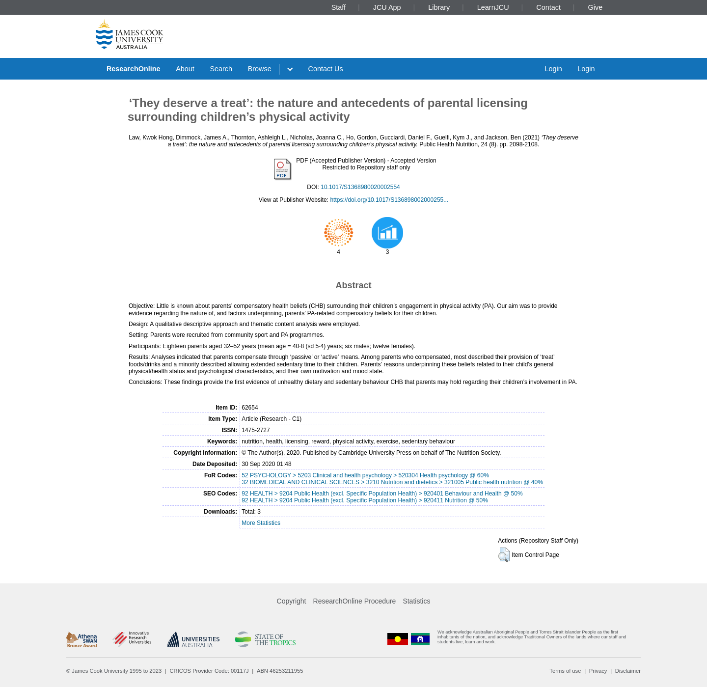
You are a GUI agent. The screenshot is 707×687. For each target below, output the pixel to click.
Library (439, 7)
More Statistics (261, 523)
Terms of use (565, 671)
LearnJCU (493, 7)
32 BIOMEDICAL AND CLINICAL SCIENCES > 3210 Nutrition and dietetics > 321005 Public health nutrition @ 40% (392, 482)
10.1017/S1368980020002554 (360, 187)
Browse (260, 69)
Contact (548, 7)
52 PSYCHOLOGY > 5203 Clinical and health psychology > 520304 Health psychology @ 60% (365, 475)
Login (553, 69)
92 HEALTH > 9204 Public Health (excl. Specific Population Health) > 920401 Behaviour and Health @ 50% (382, 493)
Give (595, 7)
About (185, 69)
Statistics (416, 601)
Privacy (598, 671)
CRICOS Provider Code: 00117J (209, 671)
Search (221, 69)
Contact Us (325, 69)
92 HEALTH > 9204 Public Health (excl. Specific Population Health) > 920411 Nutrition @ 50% (365, 500)
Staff (338, 7)
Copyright (291, 601)
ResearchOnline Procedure (354, 601)
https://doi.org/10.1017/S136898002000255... (389, 199)
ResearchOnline (134, 69)
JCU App (387, 7)
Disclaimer (628, 671)
